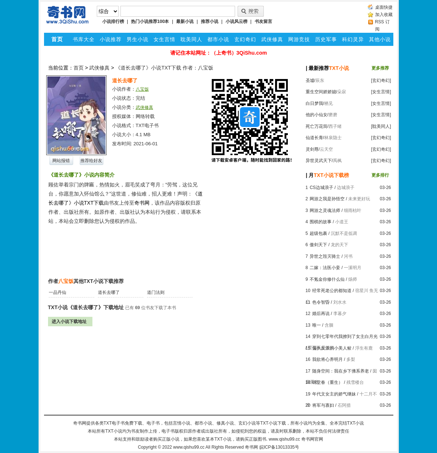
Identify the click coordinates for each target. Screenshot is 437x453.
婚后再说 (321, 313)
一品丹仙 (57, 292)
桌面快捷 (384, 7)
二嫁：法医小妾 (325, 267)
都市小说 (218, 39)
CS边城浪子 (321, 187)
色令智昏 (321, 302)
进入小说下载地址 (69, 321)
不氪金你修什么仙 (327, 279)
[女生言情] (381, 91)
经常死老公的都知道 (331, 290)
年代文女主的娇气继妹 (334, 394)
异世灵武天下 (319, 160)
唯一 (316, 325)
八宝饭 (142, 89)
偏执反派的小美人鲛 (331, 348)
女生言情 (164, 39)
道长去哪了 (109, 292)
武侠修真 (272, 39)
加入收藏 (384, 14)
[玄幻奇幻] (381, 80)
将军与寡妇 (323, 405)
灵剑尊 (312, 149)
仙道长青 (314, 137)
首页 (79, 68)
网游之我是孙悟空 (327, 198)
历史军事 (326, 39)
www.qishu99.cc (188, 447)
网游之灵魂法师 (325, 210)
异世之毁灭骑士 (325, 256)
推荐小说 (209, 21)
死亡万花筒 (316, 126)
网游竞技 (299, 39)
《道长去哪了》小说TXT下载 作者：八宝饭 (164, 68)
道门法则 (155, 292)
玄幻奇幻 (245, 39)
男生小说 (137, 39)
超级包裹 (318, 233)
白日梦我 (314, 103)
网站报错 (61, 160)
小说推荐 (111, 39)
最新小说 (185, 21)
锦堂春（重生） (327, 382)
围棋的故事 (320, 221)
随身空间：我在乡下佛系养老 (340, 371)
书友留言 (263, 21)
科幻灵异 (353, 39)
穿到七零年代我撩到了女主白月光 (345, 336)
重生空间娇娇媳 (321, 91)
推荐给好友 (91, 160)
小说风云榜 (236, 21)
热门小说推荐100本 (150, 21)
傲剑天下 (318, 244)
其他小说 (380, 39)
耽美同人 (191, 39)
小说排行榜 (113, 21)
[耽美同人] (381, 126)
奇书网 (251, 447)
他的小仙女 (316, 114)
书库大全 (84, 39)
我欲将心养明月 (327, 359)
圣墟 (310, 80)
